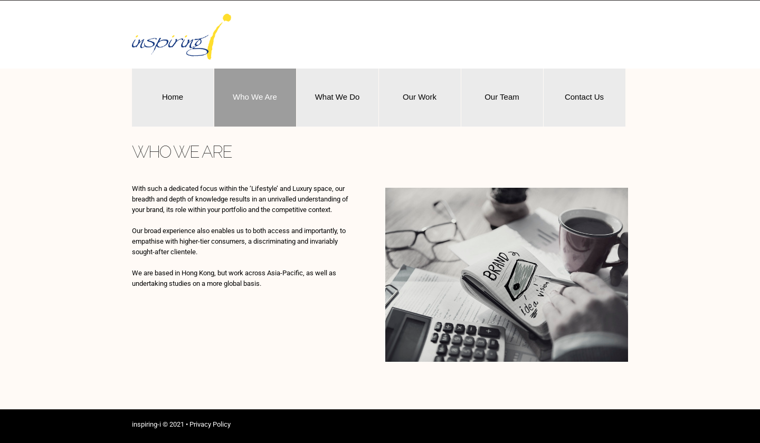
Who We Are (255, 96)
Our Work (419, 96)
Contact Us (584, 96)
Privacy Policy (210, 424)
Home (172, 96)
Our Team (501, 96)
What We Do (337, 96)
